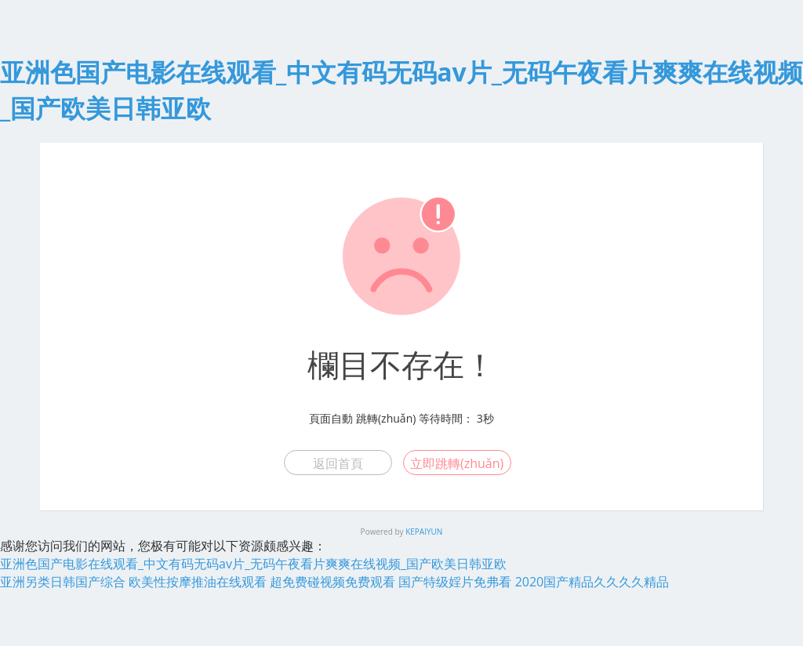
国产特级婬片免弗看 (454, 581)
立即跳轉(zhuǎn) (456, 463)
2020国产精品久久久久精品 (592, 581)
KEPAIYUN (423, 531)
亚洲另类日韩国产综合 (62, 581)
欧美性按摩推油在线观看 (198, 581)
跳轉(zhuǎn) (386, 418)
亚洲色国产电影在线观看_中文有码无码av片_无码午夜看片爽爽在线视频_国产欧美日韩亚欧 (253, 563)
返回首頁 (338, 463)
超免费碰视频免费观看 (332, 581)
